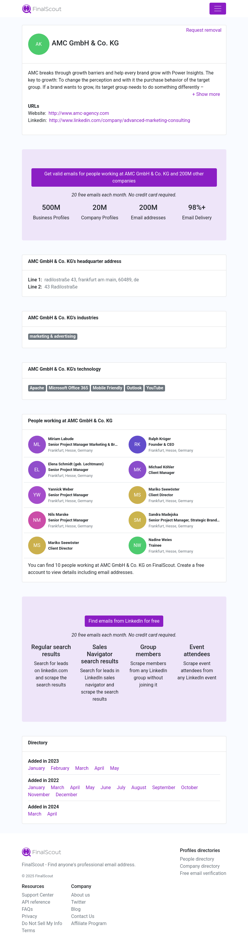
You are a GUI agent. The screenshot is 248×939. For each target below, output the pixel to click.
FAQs (27, 909)
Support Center (38, 895)
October (189, 787)
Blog (76, 909)
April (99, 768)
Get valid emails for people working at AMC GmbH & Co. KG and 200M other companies (124, 177)
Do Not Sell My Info (42, 923)
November (39, 794)
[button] (206, 94)
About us (80, 895)
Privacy (29, 916)
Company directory (200, 866)
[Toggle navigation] (217, 9)
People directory (197, 859)
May (114, 768)
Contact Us (83, 916)
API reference (36, 902)
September (163, 787)
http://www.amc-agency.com (79, 113)
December (66, 794)
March (82, 768)
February (60, 768)
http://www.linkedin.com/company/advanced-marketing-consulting (119, 120)
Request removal (203, 30)
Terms (28, 930)
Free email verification (203, 873)
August (138, 787)
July (121, 787)
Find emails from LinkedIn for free (124, 621)
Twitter (78, 902)
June (105, 787)
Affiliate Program (89, 923)
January (36, 768)
